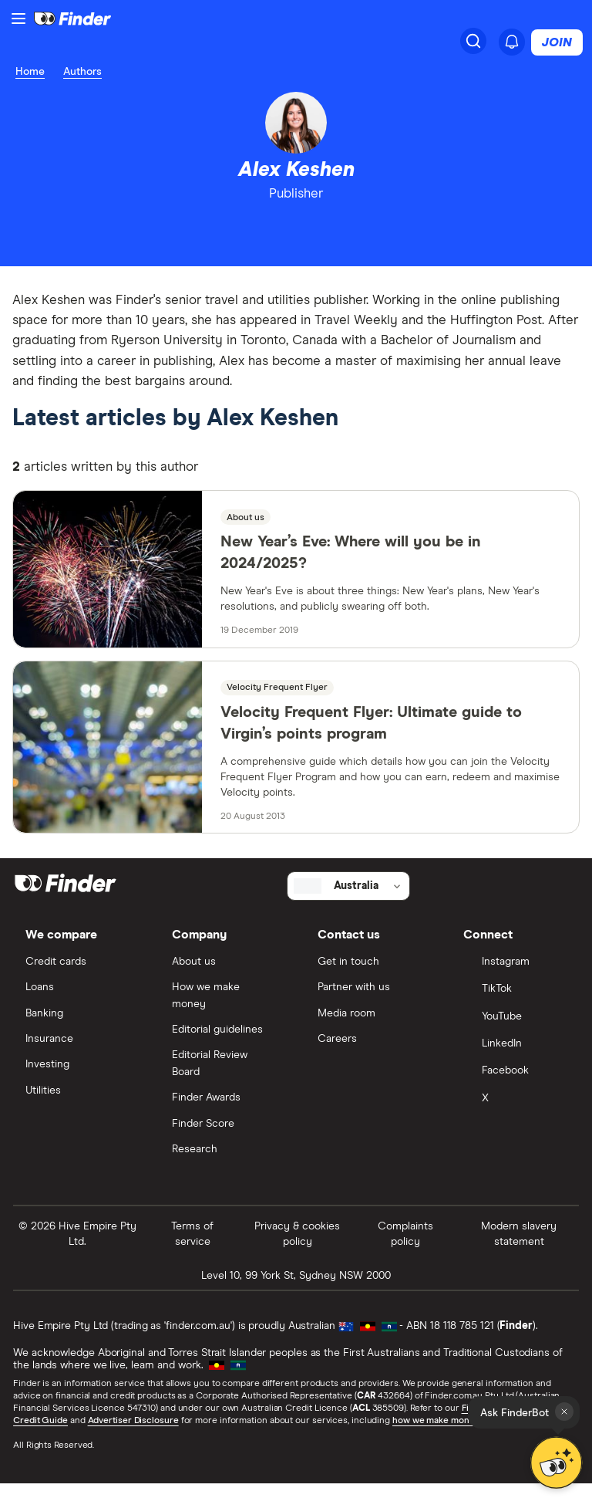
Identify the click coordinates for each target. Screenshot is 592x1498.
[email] (310, 230)
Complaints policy (405, 1248)
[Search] (473, 41)
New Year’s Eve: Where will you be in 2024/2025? (350, 563)
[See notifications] (511, 41)
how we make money (436, 1434)
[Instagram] (514, 974)
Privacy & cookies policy (297, 1248)
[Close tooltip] (564, 1411)
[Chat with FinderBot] (557, 1463)
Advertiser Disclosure (133, 1434)
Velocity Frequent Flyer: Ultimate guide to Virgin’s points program (371, 733)
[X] (514, 1113)
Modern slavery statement (518, 1248)
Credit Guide (41, 1434)
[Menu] (18, 18)
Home (30, 71)
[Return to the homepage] (72, 18)
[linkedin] (282, 230)
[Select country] (348, 897)
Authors (82, 71)
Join (557, 42)
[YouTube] (514, 1029)
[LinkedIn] (514, 1057)
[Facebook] (514, 1085)
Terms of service (193, 1248)
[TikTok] (514, 1002)
